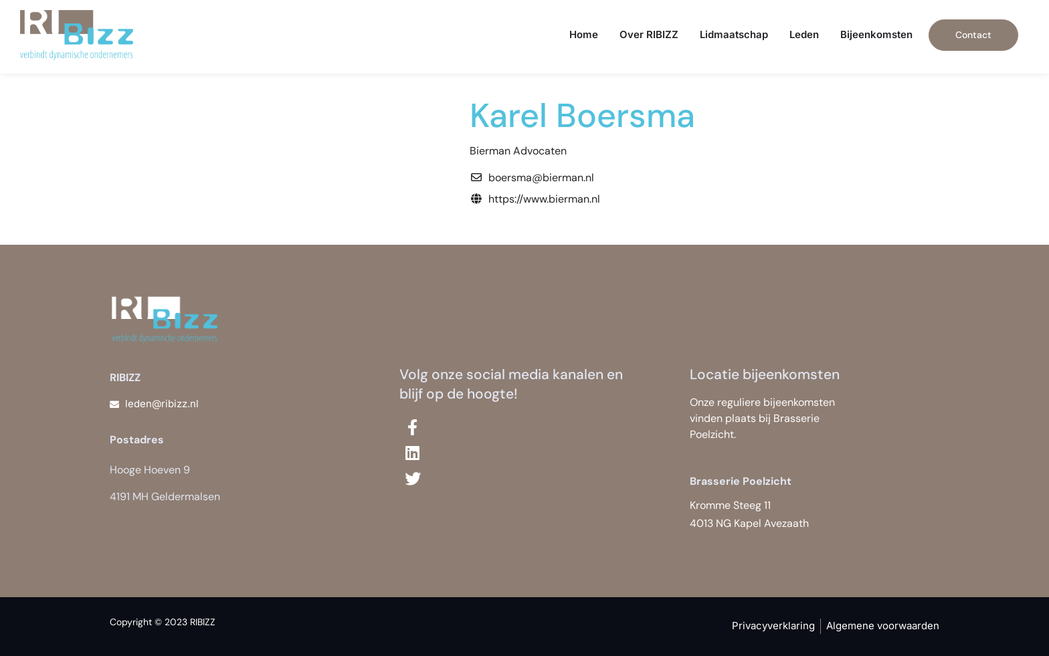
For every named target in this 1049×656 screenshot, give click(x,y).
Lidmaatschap (734, 34)
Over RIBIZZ (648, 34)
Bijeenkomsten (876, 34)
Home (583, 34)
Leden (804, 34)
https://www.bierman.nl (544, 199)
